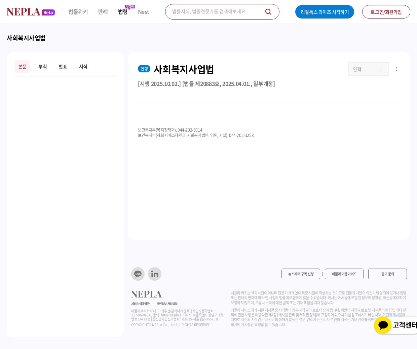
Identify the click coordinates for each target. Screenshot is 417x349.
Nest (143, 11)
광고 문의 (387, 273)
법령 (123, 11)
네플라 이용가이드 (344, 273)
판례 (103, 11)
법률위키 (78, 11)
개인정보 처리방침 (167, 304)
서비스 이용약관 (140, 304)
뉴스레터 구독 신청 (301, 273)
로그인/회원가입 (386, 11)
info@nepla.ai (171, 314)
